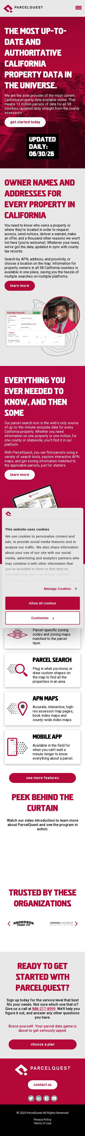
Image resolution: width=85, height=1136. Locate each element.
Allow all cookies (42, 603)
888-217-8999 (43, 1009)
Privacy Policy (42, 1119)
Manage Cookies (57, 589)
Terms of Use (42, 1123)
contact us (43, 1085)
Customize (42, 618)
